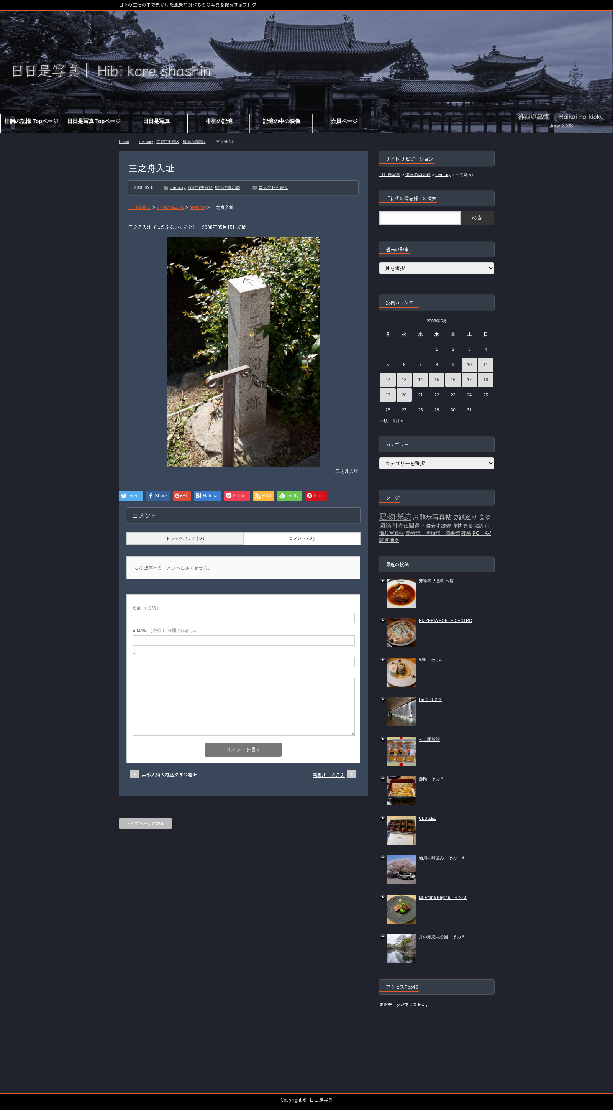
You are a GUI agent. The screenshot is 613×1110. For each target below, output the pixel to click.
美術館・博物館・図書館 (432, 533)
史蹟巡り (465, 517)
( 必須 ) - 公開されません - (166, 630)
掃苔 (457, 526)
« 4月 (384, 420)
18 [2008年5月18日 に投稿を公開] (486, 379)
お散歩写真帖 (432, 517)
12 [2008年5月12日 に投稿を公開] (387, 379)
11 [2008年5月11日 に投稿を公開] (486, 364)
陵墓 (466, 533)
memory (146, 142)
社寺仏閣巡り (409, 526)
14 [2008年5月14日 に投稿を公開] (420, 379)
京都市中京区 (167, 142)
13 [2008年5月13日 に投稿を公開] (404, 379)
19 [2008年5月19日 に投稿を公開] (387, 395)
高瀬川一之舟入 (329, 775)
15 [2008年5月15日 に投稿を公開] (436, 379)
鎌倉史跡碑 (438, 526)
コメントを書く (273, 187)
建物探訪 (395, 516)
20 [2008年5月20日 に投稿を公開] (404, 395)
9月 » (398, 420)
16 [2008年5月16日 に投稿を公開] (453, 379)
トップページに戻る (145, 823)
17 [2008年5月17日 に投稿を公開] (469, 379)
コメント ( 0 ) (302, 538)
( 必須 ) (145, 607)
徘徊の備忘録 (194, 142)
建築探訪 (473, 526)
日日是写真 (321, 1100)
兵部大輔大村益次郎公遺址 (169, 774)
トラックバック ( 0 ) (185, 538)
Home (124, 142)
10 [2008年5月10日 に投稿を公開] (469, 364)
